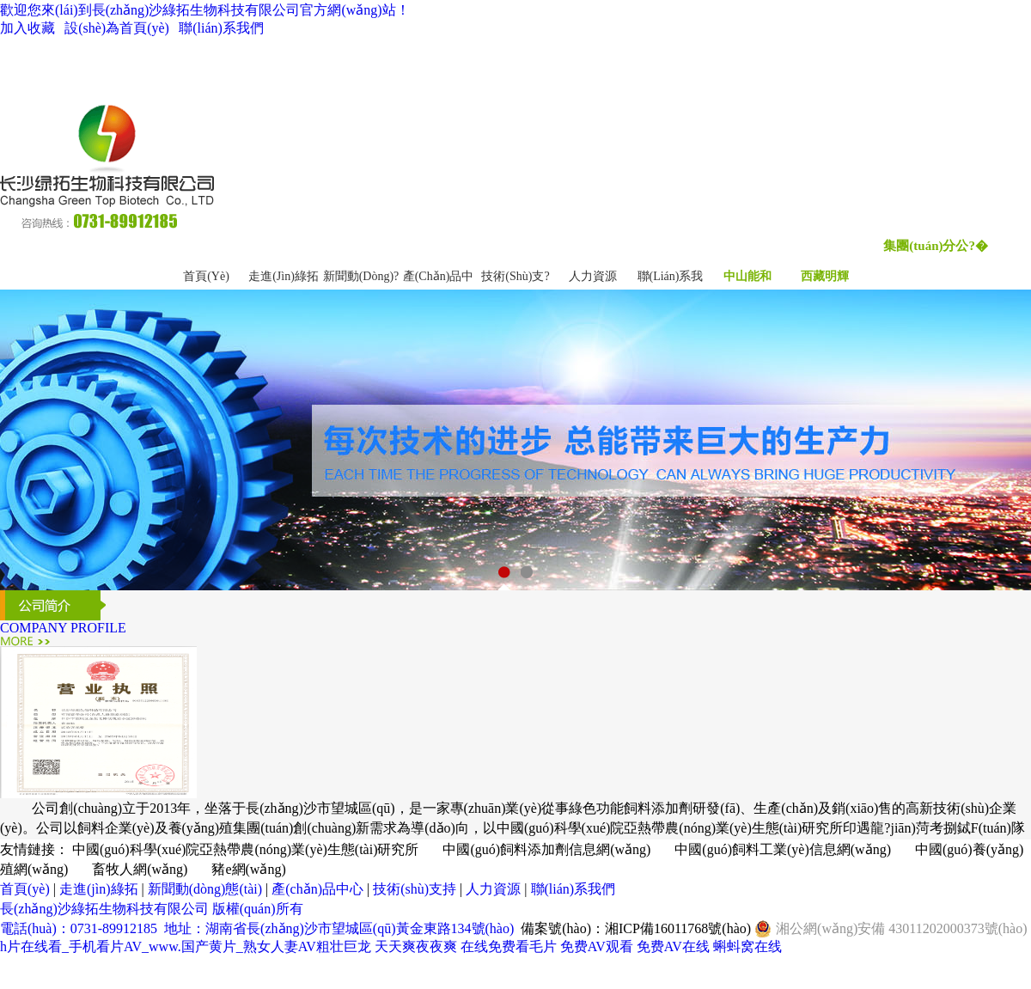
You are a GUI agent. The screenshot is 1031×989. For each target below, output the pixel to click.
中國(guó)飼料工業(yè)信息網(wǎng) (782, 849)
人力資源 (593, 276)
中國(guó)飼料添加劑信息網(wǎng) (546, 849)
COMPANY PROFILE (63, 627)
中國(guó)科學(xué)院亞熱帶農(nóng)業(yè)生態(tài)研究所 (245, 849)
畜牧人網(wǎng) (139, 869)
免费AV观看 (596, 946)
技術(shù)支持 (414, 889)
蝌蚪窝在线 (747, 946)
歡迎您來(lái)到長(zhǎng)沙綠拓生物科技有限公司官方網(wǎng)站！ (205, 10)
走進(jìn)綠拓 (283, 276)
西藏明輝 (825, 276)
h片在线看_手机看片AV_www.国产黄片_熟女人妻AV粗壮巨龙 (185, 946)
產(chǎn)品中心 (317, 889)
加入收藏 (27, 28)
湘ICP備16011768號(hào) (678, 928)
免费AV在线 (673, 946)
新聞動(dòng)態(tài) (205, 889)
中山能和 (747, 276)
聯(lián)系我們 (221, 28)
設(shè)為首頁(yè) (116, 28)
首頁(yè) (206, 276)
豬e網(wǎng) (248, 869)
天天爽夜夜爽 (416, 946)
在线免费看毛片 (509, 946)
